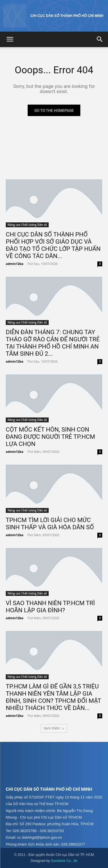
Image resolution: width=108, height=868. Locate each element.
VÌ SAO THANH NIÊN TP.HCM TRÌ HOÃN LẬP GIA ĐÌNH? (50, 607)
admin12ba (14, 263)
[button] (10, 39)
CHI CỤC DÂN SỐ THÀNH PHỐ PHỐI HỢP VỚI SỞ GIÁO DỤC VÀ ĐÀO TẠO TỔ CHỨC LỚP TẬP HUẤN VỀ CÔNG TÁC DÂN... (53, 245)
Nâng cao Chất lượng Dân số (27, 225)
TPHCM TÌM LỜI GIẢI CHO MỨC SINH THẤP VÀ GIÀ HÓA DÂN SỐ (50, 524)
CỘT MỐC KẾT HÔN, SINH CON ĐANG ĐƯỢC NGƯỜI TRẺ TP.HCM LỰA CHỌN (50, 436)
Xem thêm (54, 728)
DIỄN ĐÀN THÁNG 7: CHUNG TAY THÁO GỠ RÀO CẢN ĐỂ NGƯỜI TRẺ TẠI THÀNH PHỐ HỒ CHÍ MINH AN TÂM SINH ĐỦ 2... (53, 343)
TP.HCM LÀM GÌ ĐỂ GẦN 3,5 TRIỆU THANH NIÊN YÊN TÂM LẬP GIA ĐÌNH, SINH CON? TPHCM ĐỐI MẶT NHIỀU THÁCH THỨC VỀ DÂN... (53, 697)
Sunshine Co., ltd (64, 861)
